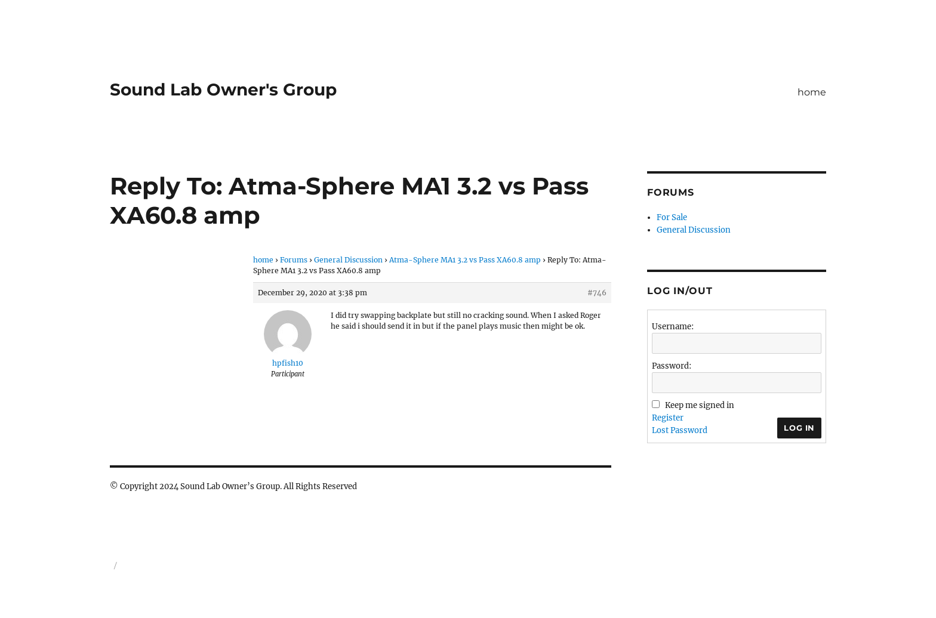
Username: (673, 327)
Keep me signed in (699, 405)
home (812, 92)
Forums (293, 259)
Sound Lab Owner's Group (223, 89)
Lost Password (679, 430)
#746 (596, 292)
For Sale (672, 217)
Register (667, 418)
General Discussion (348, 259)
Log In (799, 427)
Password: (671, 366)
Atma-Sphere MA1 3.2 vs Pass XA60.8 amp (465, 259)
